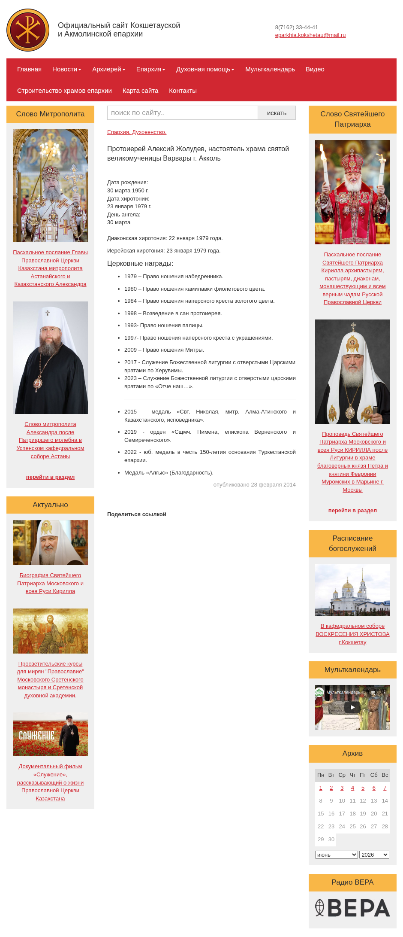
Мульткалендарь (270, 69)
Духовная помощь (205, 69)
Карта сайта (141, 90)
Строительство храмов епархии (64, 90)
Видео (315, 69)
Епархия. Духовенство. (136, 132)
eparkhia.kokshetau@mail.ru (310, 35)
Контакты (183, 90)
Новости (66, 69)
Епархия (151, 69)
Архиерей (108, 69)
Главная (29, 69)
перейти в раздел (50, 477)
